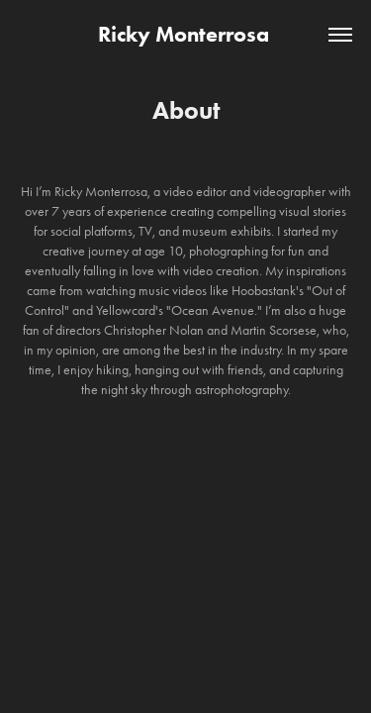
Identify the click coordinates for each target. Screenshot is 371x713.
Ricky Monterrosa (186, 34)
